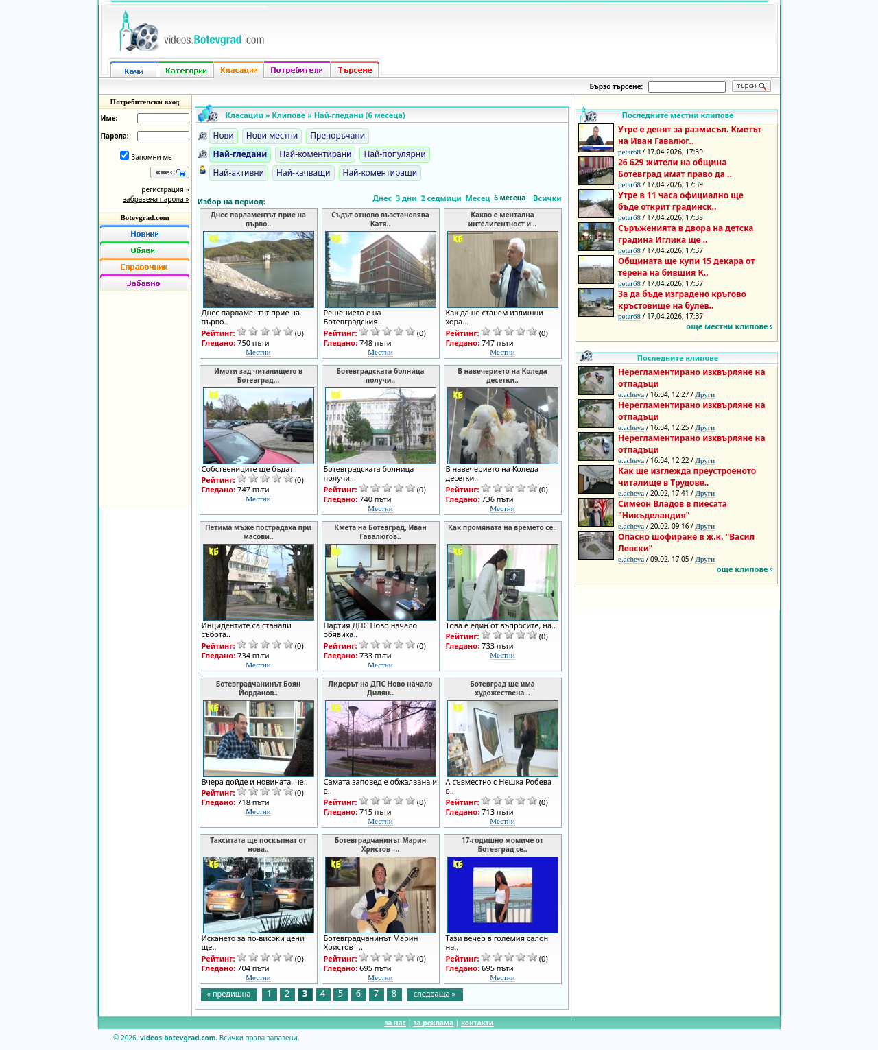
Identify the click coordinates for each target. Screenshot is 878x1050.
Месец (477, 198)
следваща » (434, 993)
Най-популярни (394, 154)
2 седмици (440, 198)
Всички (547, 198)
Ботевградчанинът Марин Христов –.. (380, 845)
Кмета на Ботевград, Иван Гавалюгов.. (380, 532)
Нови (223, 135)
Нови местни (272, 135)
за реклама (434, 1022)
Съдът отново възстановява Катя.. (380, 219)
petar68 (629, 151)
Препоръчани (337, 135)
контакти (477, 1022)
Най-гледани (240, 154)
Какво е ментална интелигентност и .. (502, 219)
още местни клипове (727, 326)
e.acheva (631, 394)
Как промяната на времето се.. (502, 527)
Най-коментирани (315, 154)
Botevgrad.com (144, 217)
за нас (394, 1022)
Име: (109, 118)
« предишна (229, 993)
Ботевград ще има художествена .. (502, 688)
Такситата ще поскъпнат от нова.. (258, 845)
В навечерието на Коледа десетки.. (502, 375)
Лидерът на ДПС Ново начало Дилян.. (381, 688)
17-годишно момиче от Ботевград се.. (502, 845)
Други (705, 394)
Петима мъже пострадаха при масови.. (258, 532)
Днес (382, 198)
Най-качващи (303, 172)
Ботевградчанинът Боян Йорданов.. (258, 688)
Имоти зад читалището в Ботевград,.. (258, 375)
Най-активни (239, 172)
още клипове (742, 569)
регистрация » (165, 189)
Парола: (115, 136)
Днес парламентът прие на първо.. (258, 219)
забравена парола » (156, 199)
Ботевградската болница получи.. (381, 375)
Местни (258, 352)
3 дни (406, 198)
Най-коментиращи (380, 172)
